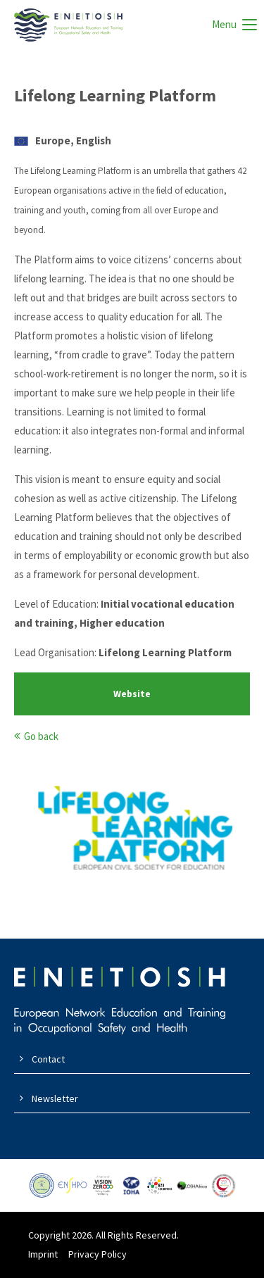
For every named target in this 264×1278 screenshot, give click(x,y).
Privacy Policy (97, 1254)
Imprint (43, 1254)
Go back (41, 736)
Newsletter (55, 1098)
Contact (48, 1059)
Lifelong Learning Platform (115, 95)
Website (132, 694)
